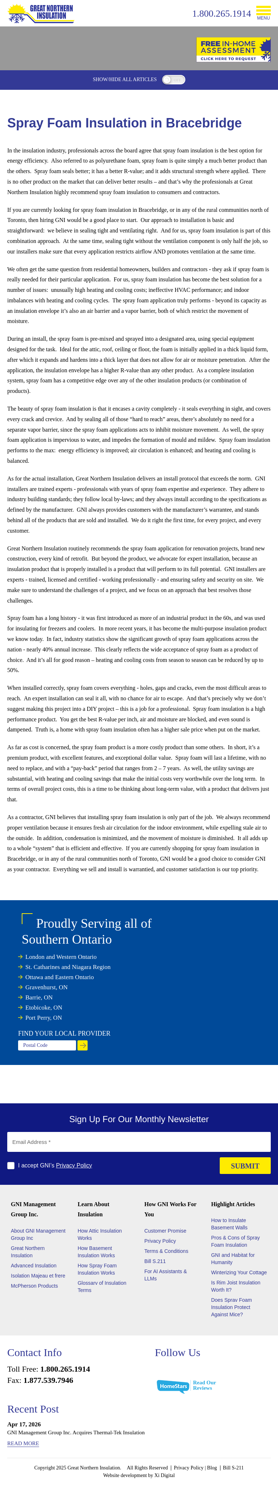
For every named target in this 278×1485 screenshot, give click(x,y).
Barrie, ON (39, 997)
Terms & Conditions (166, 1251)
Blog (212, 1468)
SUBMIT (245, 1166)
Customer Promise (165, 1231)
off (177, 80)
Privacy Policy (74, 1165)
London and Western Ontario (61, 956)
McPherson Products (34, 1286)
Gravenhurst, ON (46, 987)
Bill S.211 (155, 1261)
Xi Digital (165, 1475)
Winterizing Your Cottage (239, 1272)
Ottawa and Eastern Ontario (59, 977)
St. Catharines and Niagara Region (68, 967)
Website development (125, 1475)
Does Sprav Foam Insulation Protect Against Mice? (231, 1307)
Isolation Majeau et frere (38, 1276)
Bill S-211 (233, 1468)
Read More (23, 1443)
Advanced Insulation (33, 1265)
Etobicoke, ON (43, 1007)
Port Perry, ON (43, 1017)
